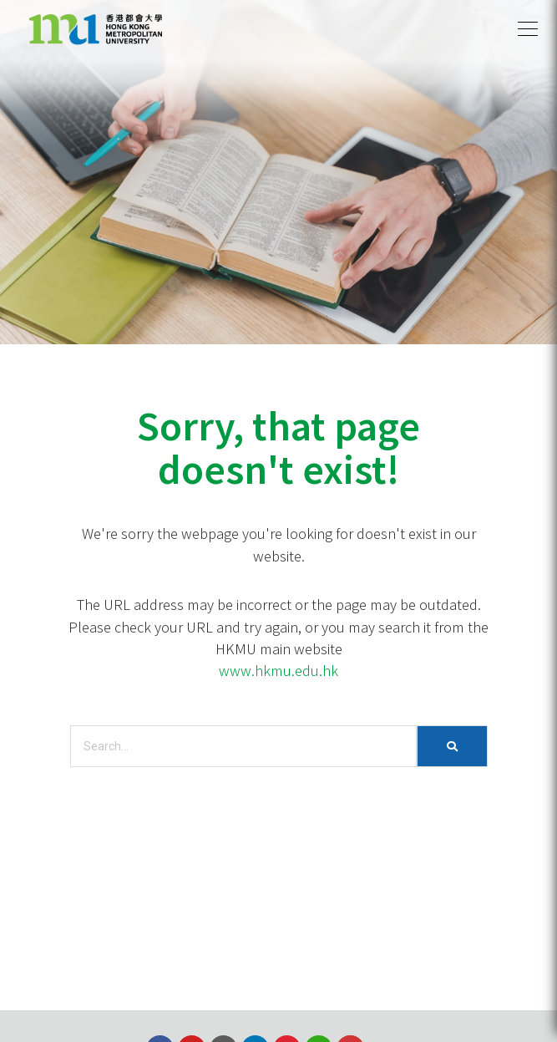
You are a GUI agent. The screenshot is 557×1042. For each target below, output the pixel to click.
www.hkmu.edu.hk (278, 670)
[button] (527, 29)
